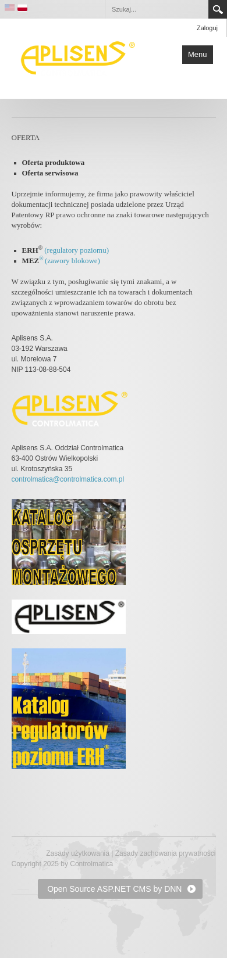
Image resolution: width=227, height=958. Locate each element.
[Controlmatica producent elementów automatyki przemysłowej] (78, 57)
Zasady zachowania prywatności (165, 853)
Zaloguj (207, 27)
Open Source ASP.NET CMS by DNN (114, 889)
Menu (197, 54)
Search (217, 9)
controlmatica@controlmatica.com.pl (68, 479)
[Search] (156, 9)
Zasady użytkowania (77, 853)
